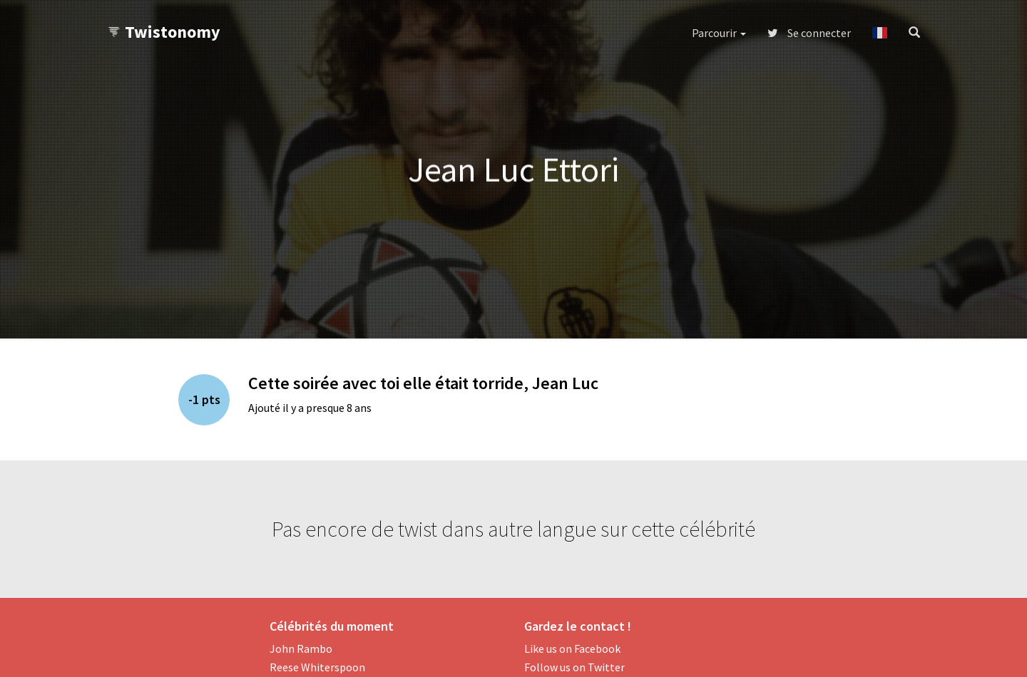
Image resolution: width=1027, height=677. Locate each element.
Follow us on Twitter (574, 667)
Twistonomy (163, 32)
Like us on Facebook (572, 648)
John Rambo (301, 648)
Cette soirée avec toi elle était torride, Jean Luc (423, 383)
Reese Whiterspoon (317, 667)
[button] (880, 33)
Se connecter (809, 33)
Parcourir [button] (719, 33)
